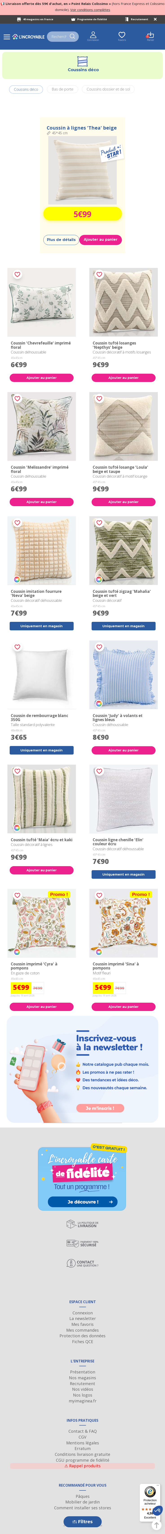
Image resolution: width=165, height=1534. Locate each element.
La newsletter (82, 1318)
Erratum (83, 1448)
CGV (82, 1437)
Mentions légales (82, 1443)
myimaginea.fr (83, 1401)
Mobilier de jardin (82, 1502)
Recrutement (139, 19)
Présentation (82, 1372)
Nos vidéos (82, 1389)
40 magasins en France (38, 19)
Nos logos (82, 1395)
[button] (157, 1510)
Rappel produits (82, 1465)
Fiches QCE (82, 1341)
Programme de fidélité (92, 19)
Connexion (83, 1312)
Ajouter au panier (100, 239)
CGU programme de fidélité (82, 1460)
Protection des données (82, 1335)
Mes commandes (82, 1330)
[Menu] (158, 1486)
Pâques (83, 1496)
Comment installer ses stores (82, 1507)
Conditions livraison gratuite (82, 1454)
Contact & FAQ (82, 1431)
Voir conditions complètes (90, 9)
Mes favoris (82, 1324)
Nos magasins (82, 1377)
